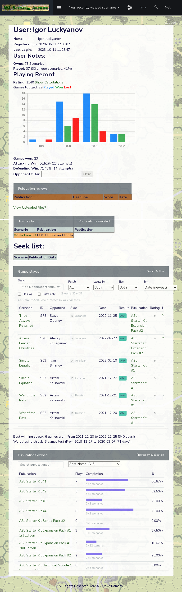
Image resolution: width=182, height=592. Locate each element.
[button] (94, 7)
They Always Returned (26, 320)
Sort (146, 282)
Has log (27, 294)
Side (120, 282)
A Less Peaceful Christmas (26, 343)
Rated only (48, 294)
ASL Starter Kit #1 (138, 365)
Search (22, 280)
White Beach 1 (25, 235)
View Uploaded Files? (29, 207)
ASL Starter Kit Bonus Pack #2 (42, 521)
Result (72, 282)
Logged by (99, 282)
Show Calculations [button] (49, 82)
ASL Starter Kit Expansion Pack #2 (45, 555)
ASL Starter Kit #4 (32, 511)
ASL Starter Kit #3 (32, 501)
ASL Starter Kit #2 (32, 491)
